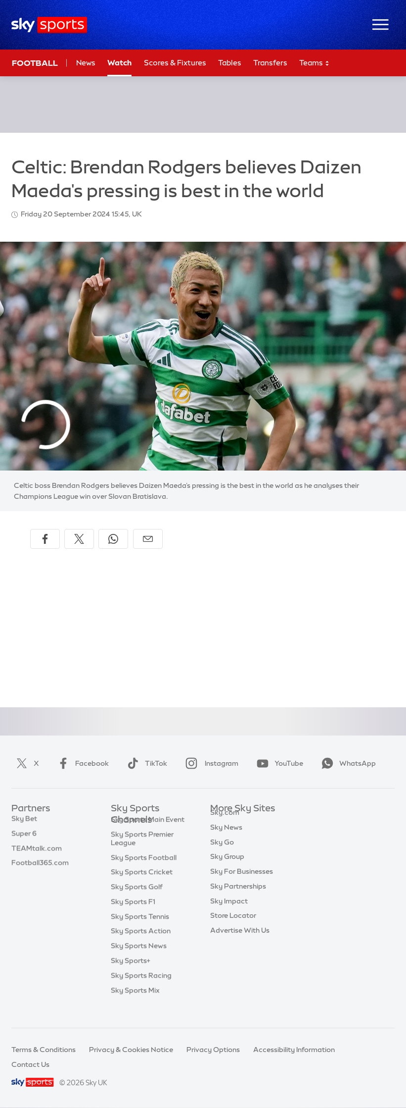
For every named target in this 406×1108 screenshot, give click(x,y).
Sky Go (222, 853)
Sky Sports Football (144, 873)
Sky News (226, 838)
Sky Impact (229, 912)
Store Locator (233, 926)
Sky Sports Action (141, 946)
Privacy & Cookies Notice (131, 1049)
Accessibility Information (294, 1049)
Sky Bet (24, 823)
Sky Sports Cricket (142, 887)
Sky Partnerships (238, 897)
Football (35, 63)
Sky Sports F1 (133, 917)
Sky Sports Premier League (142, 854)
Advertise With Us (240, 941)
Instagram (209, 763)
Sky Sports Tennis (140, 932)
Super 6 (24, 838)
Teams (314, 63)
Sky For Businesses (241, 882)
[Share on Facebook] (45, 539)
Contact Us (30, 1064)
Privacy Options (213, 1049)
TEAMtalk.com (36, 853)
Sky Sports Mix (135, 1005)
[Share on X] (79, 539)
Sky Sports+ (130, 976)
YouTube (278, 763)
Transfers (270, 62)
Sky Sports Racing (141, 991)
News (85, 62)
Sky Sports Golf (137, 902)
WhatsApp (346, 763)
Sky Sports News (139, 961)
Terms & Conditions (43, 1049)
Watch (119, 62)
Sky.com (224, 823)
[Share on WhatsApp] (113, 539)
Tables (229, 62)
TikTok (145, 763)
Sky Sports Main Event (147, 835)
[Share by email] (148, 539)
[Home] (49, 25)
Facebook (81, 763)
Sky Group (227, 867)
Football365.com (40, 867)
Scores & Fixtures (175, 62)
